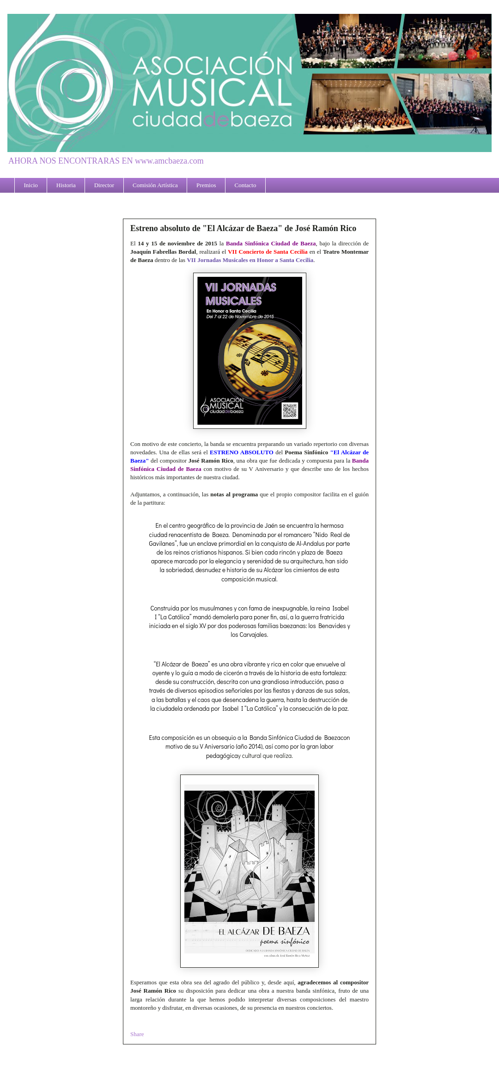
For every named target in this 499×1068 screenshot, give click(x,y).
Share (137, 1034)
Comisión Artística (155, 185)
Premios (206, 185)
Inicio (31, 185)
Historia (66, 185)
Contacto (245, 185)
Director (104, 185)
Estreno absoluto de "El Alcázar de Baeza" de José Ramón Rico (243, 228)
